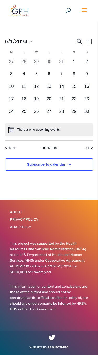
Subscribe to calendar (46, 164)
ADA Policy (20, 227)
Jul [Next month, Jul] (89, 148)
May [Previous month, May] (10, 148)
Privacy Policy (24, 219)
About (16, 212)
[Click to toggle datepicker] (18, 41)
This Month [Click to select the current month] (49, 148)
